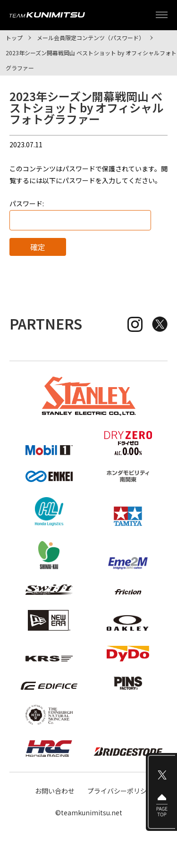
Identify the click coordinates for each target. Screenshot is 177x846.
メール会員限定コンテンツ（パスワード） (90, 38)
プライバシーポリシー (120, 790)
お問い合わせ (55, 790)
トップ (14, 38)
